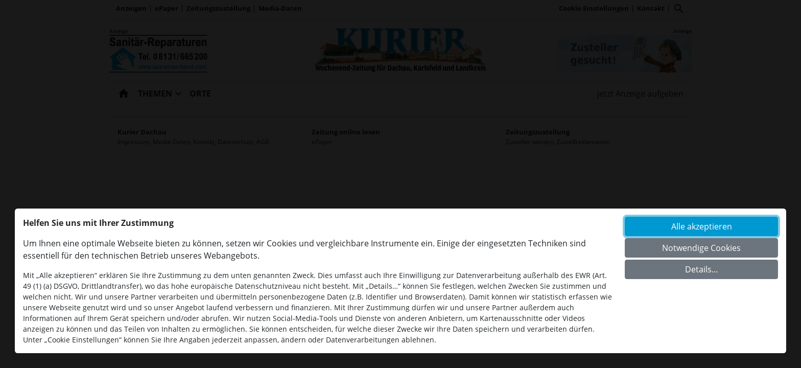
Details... (701, 269)
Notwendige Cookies (701, 248)
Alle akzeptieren (701, 226)
